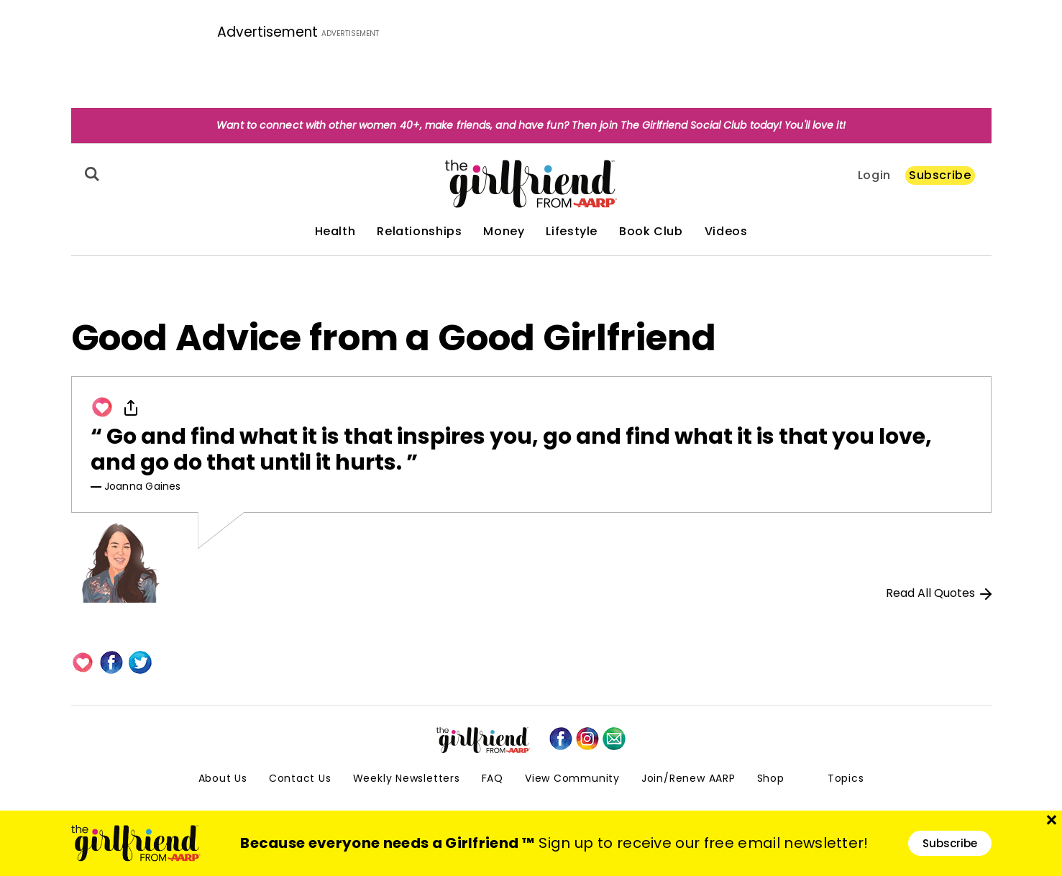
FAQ (492, 778)
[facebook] (560, 738)
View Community (572, 778)
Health (335, 231)
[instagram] (587, 738)
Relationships (419, 231)
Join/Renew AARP (688, 778)
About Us (222, 778)
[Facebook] (111, 662)
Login (874, 175)
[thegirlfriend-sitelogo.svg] (531, 184)
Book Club (651, 231)
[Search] (90, 174)
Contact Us (300, 778)
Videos (726, 231)
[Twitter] (140, 662)
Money (503, 231)
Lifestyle (572, 231)
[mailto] (614, 738)
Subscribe (940, 175)
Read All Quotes (939, 593)
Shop (770, 778)
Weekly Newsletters (406, 778)
